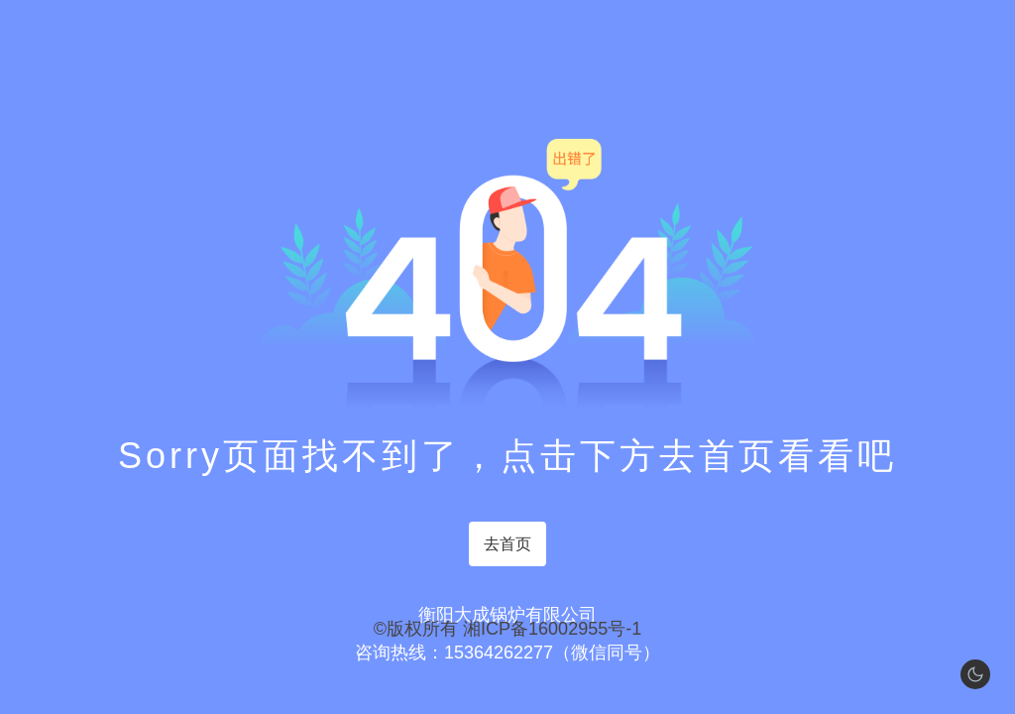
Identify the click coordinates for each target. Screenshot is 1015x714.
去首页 (507, 544)
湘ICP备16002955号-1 (552, 629)
